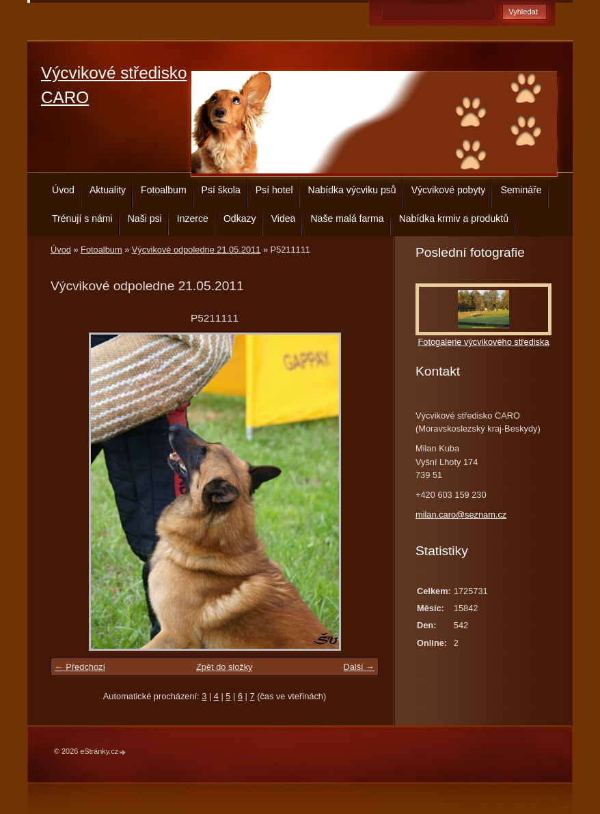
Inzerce (192, 218)
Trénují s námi (82, 218)
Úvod (63, 189)
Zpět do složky (224, 667)
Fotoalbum (164, 189)
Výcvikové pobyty (448, 189)
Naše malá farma (346, 218)
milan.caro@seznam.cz (460, 514)
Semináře (520, 189)
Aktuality (108, 189)
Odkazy (239, 218)
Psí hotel (274, 189)
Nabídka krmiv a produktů (453, 218)
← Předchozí (80, 667)
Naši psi (145, 218)
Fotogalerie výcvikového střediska (483, 342)
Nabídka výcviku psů (352, 189)
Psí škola (221, 189)
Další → (358, 667)
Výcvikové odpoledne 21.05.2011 (196, 249)
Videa (283, 218)
